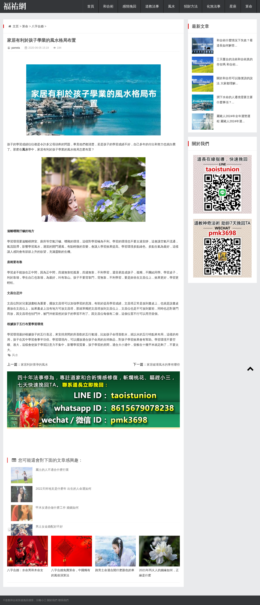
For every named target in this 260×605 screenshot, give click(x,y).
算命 (248, 6)
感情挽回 (129, 6)
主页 (16, 26)
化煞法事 (213, 6)
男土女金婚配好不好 (49, 555)
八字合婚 (38, 26)
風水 (171, 6)
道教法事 (152, 6)
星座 (232, 6)
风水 (15, 355)
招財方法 (191, 6)
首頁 (90, 6)
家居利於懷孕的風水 (34, 364)
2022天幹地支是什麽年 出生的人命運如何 (63, 517)
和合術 (108, 6)
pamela (15, 47)
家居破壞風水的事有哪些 (163, 364)
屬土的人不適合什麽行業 (52, 498)
